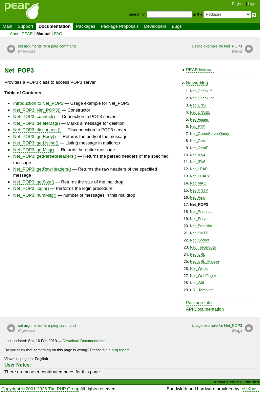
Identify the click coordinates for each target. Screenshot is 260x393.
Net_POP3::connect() (34, 116)
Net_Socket (199, 240)
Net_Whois (199, 269)
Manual (44, 34)
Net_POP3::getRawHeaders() (42, 169)
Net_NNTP (199, 190)
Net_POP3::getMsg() (33, 149)
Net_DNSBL (200, 112)
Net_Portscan (201, 212)
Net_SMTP (199, 233)
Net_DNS (198, 105)
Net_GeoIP (199, 148)
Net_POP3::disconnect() (37, 129)
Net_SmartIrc (201, 226)
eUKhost (250, 388)
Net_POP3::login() (31, 188)
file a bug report (116, 350)
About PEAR (21, 34)
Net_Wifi (197, 283)
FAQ (58, 34)
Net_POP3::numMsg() (35, 195)
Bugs (177, 26)
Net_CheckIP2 (202, 98)
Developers (155, 26)
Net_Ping (197, 197)
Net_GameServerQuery (209, 134)
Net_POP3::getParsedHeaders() (44, 156)
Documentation (55, 26)
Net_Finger (199, 119)
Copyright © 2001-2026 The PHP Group (40, 388)
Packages (85, 26)
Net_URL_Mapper (205, 261)
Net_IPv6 (197, 162)
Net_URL (197, 254)
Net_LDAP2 (200, 176)
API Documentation (205, 309)
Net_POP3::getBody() (34, 136)
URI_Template (202, 290)
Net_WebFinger (203, 276)
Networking (197, 82)
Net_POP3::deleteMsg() (36, 123)
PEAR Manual (200, 69)
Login (252, 4)
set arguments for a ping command (47, 49)
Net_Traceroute (203, 247)
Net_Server (199, 219)
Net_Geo (197, 141)
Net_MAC (198, 183)
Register (238, 4)
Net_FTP (197, 126)
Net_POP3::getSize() (33, 181)
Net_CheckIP (201, 91)
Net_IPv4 (197, 155)
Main (7, 26)
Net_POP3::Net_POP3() (37, 110)
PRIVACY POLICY (228, 382)
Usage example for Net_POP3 (217, 49)
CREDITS (251, 382)
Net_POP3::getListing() (36, 142)
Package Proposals (119, 26)
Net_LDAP (199, 169)
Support (25, 26)
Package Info (199, 302)
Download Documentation (84, 341)
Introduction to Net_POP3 (38, 103)
